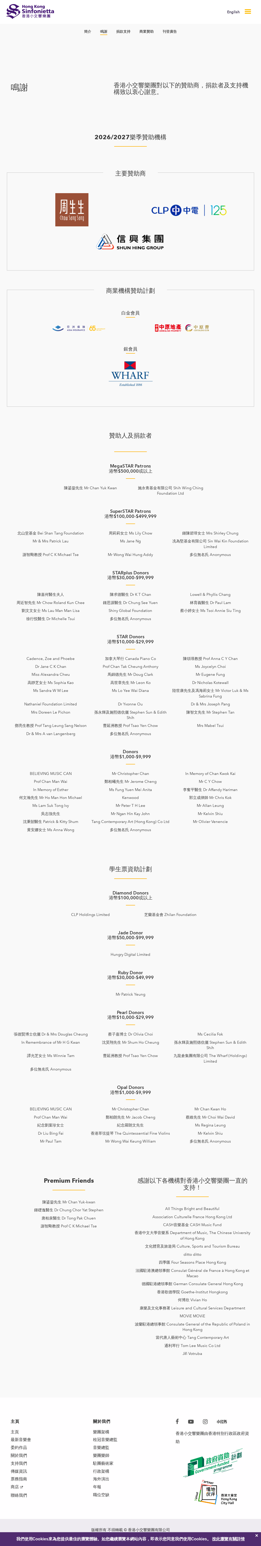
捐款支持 (123, 31)
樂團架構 (101, 1432)
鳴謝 (103, 31)
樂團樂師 (101, 1456)
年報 (97, 1489)
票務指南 (19, 1481)
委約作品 (19, 1448)
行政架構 (101, 1473)
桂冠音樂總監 (105, 1440)
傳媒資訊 (19, 1473)
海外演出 (101, 1481)
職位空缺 (101, 1497)
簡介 (87, 31)
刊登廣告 (170, 31)
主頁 (15, 1432)
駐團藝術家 (103, 1464)
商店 (15, 1489)
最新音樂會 (21, 1440)
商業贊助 (146, 31)
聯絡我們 (19, 1498)
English (233, 12)
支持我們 (19, 1464)
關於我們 (19, 1456)
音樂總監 (101, 1448)
